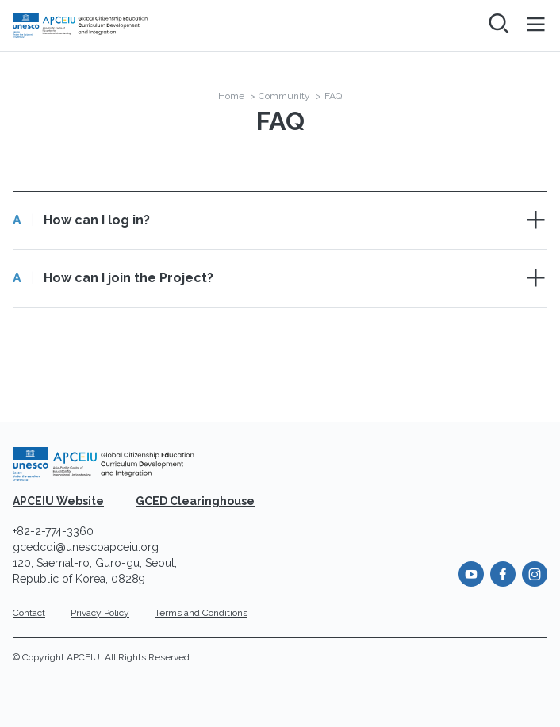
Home (231, 95)
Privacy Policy (100, 612)
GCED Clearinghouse (195, 501)
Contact (29, 612)
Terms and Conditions (201, 612)
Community (284, 95)
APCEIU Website (58, 501)
